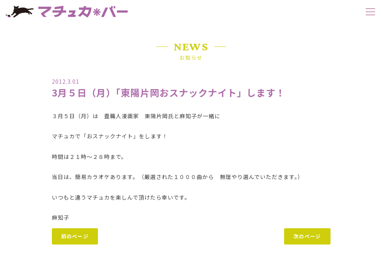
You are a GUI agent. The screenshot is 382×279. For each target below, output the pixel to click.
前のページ (75, 236)
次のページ (307, 236)
